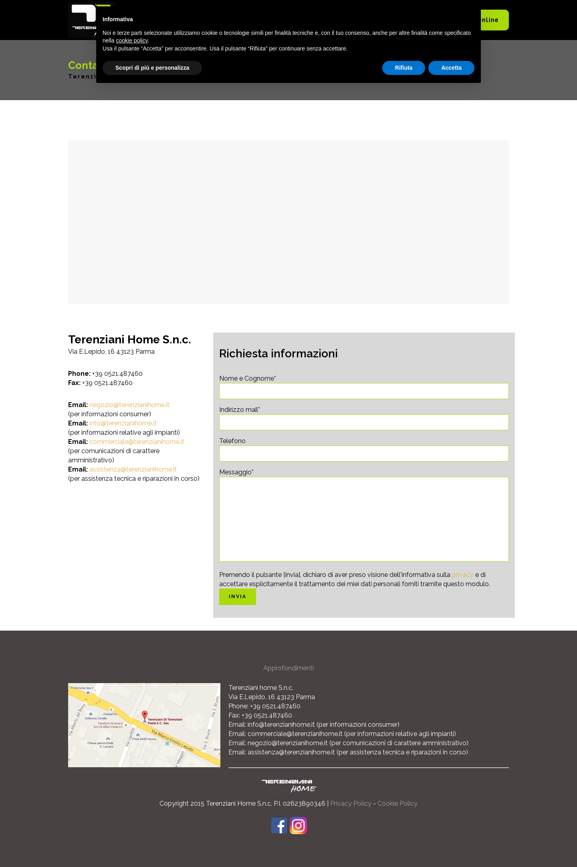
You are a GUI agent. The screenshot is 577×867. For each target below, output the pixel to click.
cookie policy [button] (131, 40)
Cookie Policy (397, 803)
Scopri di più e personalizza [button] (152, 68)
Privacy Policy (350, 803)
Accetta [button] (451, 68)
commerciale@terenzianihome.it (136, 442)
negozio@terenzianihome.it (129, 405)
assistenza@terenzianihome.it (133, 469)
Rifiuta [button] (404, 68)
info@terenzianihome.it (123, 423)
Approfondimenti (288, 668)
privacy (463, 575)
